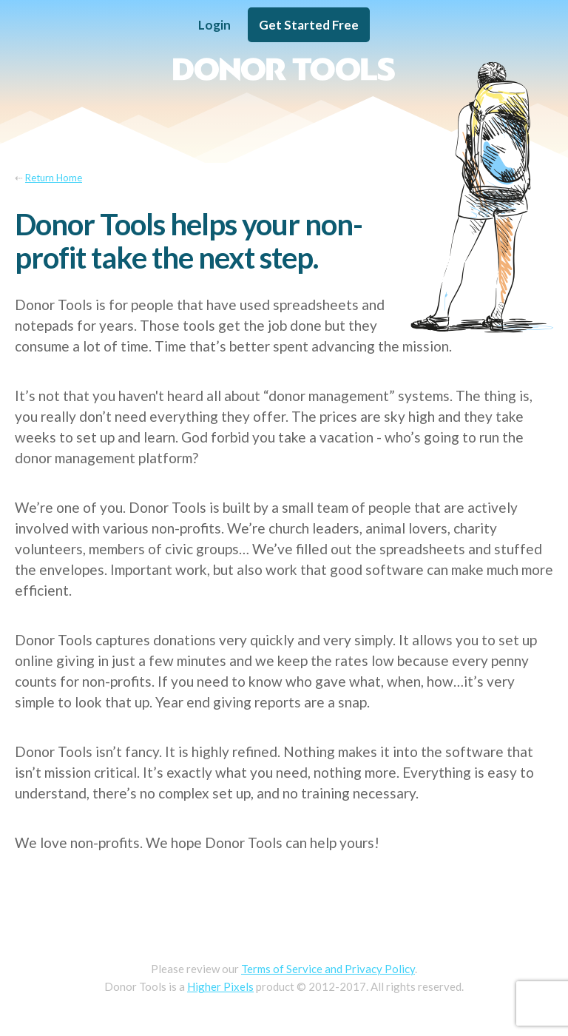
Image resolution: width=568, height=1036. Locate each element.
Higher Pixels (220, 986)
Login (214, 24)
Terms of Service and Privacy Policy (328, 968)
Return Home (53, 178)
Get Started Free (309, 25)
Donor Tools (284, 69)
